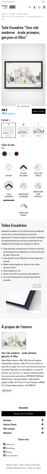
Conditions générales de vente (16, 468)
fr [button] (42, 2)
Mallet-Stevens (6, 390)
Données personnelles (32, 465)
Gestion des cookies (34, 468)
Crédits (21, 465)
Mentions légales (12, 465)
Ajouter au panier (39, 111)
